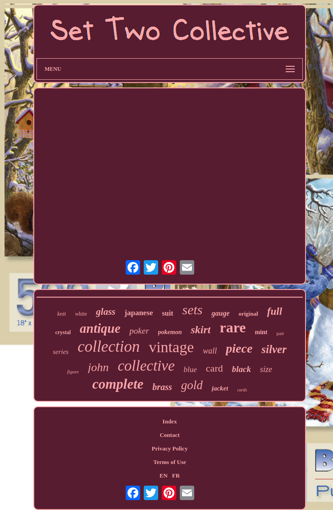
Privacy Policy (170, 448)
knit (61, 313)
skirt (200, 329)
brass (162, 387)
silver (274, 349)
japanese (138, 312)
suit (167, 313)
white (81, 314)
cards (242, 389)
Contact (169, 435)
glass (105, 311)
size (266, 369)
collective (146, 366)
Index (170, 421)
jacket (220, 388)
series (60, 351)
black (241, 369)
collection (109, 346)
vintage (171, 347)
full (274, 311)
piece (239, 348)
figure (73, 371)
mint (261, 332)
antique (100, 328)
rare (232, 327)
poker (139, 330)
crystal (63, 332)
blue (190, 369)
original (248, 313)
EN (164, 475)
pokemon (170, 332)
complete (118, 384)
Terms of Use (169, 462)
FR (176, 475)
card (214, 368)
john (98, 367)
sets (192, 309)
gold (192, 385)
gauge (220, 313)
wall (210, 350)
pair (280, 333)
